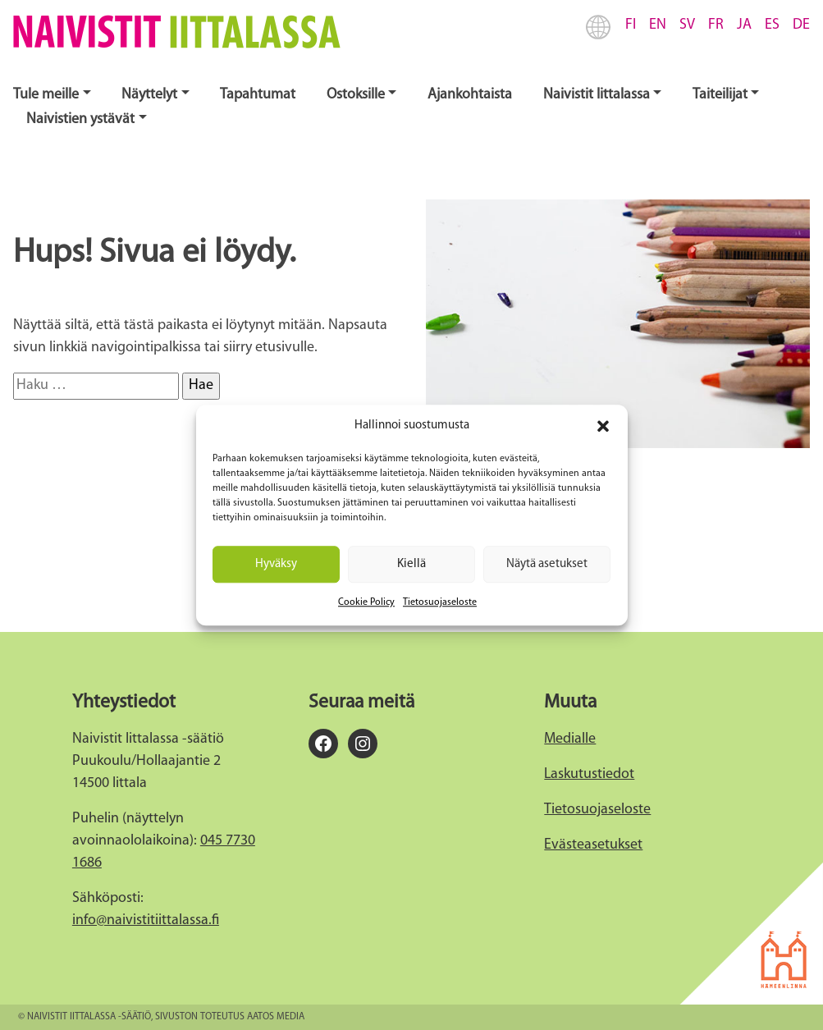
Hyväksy (276, 564)
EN (657, 25)
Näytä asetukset (547, 564)
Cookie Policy (366, 602)
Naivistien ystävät (80, 119)
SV (687, 25)
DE (801, 25)
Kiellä (411, 564)
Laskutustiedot (589, 774)
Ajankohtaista (470, 95)
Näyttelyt (149, 95)
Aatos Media (275, 1017)
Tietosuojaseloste (440, 602)
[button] (603, 426)
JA (744, 25)
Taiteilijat (720, 95)
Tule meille (46, 95)
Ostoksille (356, 95)
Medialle (570, 739)
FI (630, 25)
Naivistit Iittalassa (596, 95)
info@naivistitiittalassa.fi (145, 920)
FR (716, 25)
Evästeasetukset (593, 845)
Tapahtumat (257, 95)
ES (772, 25)
